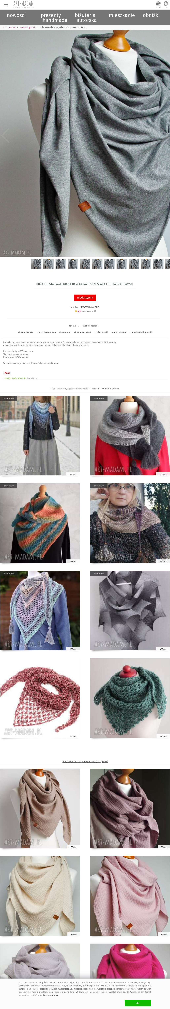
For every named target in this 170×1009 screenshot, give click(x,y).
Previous (5, 135)
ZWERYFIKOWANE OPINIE (21, 378)
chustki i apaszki (89, 326)
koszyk (158, 7)
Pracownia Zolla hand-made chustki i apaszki (85, 761)
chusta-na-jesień (82, 332)
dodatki (72, 326)
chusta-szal (65, 332)
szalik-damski (101, 332)
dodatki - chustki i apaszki (105, 388)
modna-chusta (119, 332)
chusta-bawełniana (46, 332)
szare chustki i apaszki (141, 332)
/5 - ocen (84, 311)
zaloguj (165, 7)
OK (137, 1003)
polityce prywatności (49, 995)
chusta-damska (25, 332)
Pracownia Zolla (90, 307)
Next (164, 135)
